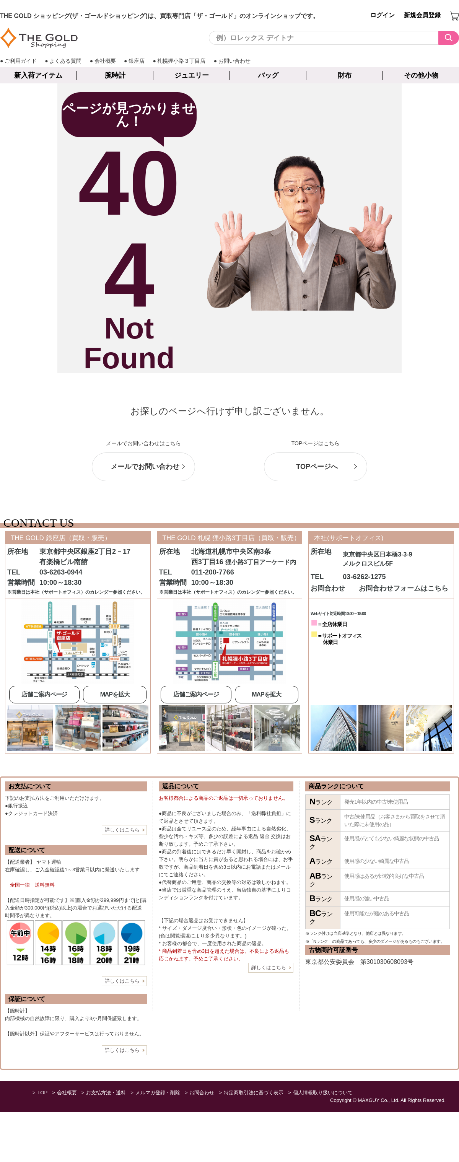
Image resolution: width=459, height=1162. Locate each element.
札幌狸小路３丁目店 (181, 61)
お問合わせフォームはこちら (403, 588)
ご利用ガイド (21, 61)
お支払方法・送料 (106, 1092)
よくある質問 (65, 61)
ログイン (382, 15)
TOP (42, 1092)
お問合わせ (201, 1092)
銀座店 (137, 61)
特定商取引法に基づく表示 (253, 1092)
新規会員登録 (422, 15)
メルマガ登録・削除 (157, 1092)
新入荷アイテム (38, 75)
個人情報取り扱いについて (323, 1092)
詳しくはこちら (122, 830)
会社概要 (105, 61)
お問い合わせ (234, 61)
